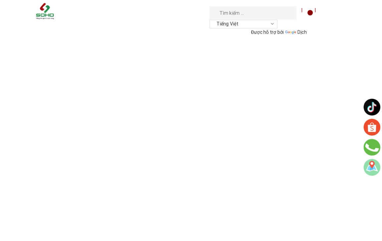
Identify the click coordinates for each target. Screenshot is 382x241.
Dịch (296, 32)
